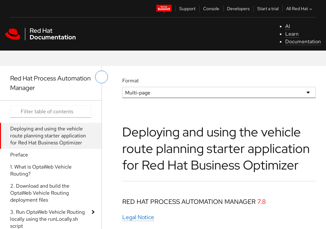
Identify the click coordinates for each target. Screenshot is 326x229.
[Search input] (50, 112)
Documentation (303, 41)
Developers (238, 8)
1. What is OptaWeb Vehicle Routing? (41, 170)
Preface (19, 154)
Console (211, 8)
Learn (292, 34)
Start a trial (268, 8)
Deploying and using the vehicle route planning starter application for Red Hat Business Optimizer (48, 135)
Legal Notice (138, 217)
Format (130, 80)
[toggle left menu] (101, 77)
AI (287, 26)
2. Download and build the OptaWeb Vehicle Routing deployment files (39, 193)
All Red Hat (300, 8)
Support (187, 8)
